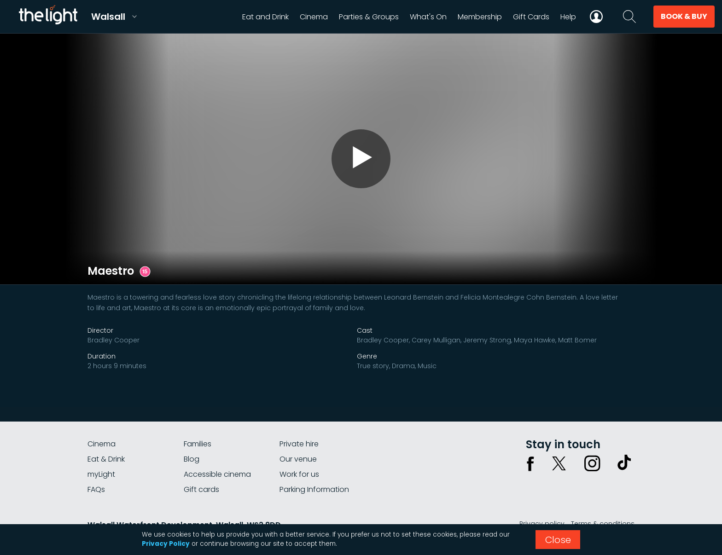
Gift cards (201, 489)
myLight (101, 474)
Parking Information (314, 489)
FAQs (96, 489)
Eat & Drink (106, 459)
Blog (191, 459)
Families (197, 444)
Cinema (101, 444)
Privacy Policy (166, 543)
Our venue (298, 459)
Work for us (299, 474)
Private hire (299, 444)
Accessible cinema (217, 474)
